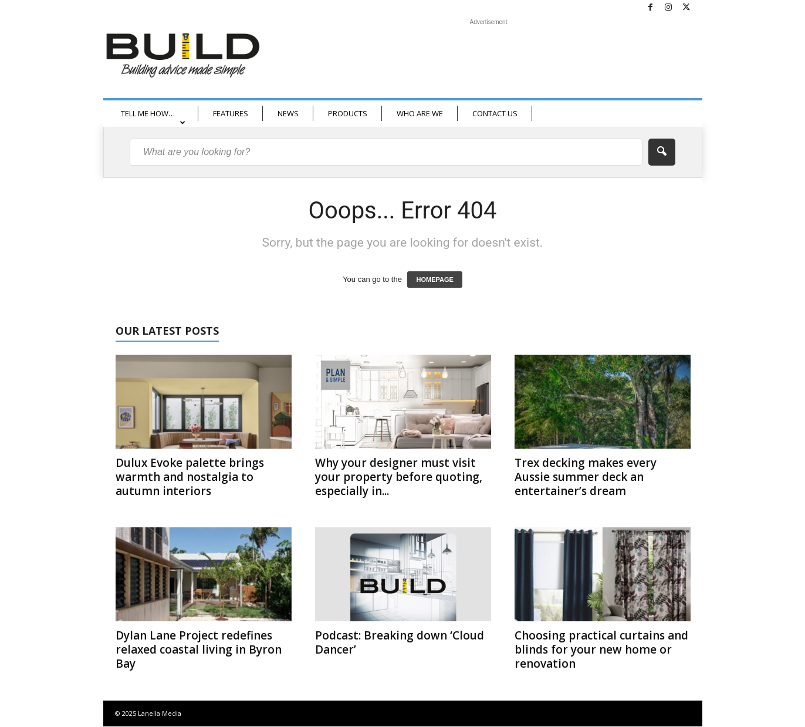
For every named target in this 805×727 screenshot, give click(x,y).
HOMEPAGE (434, 279)
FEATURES (230, 113)
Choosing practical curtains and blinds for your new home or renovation (601, 649)
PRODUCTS (347, 113)
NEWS (288, 113)
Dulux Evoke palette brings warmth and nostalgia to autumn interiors (190, 477)
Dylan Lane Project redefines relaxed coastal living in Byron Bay (199, 649)
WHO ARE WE (420, 113)
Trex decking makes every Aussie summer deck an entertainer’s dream (586, 477)
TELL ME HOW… (153, 117)
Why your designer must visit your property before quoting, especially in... (398, 477)
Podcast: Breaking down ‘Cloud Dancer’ (399, 642)
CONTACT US (495, 113)
